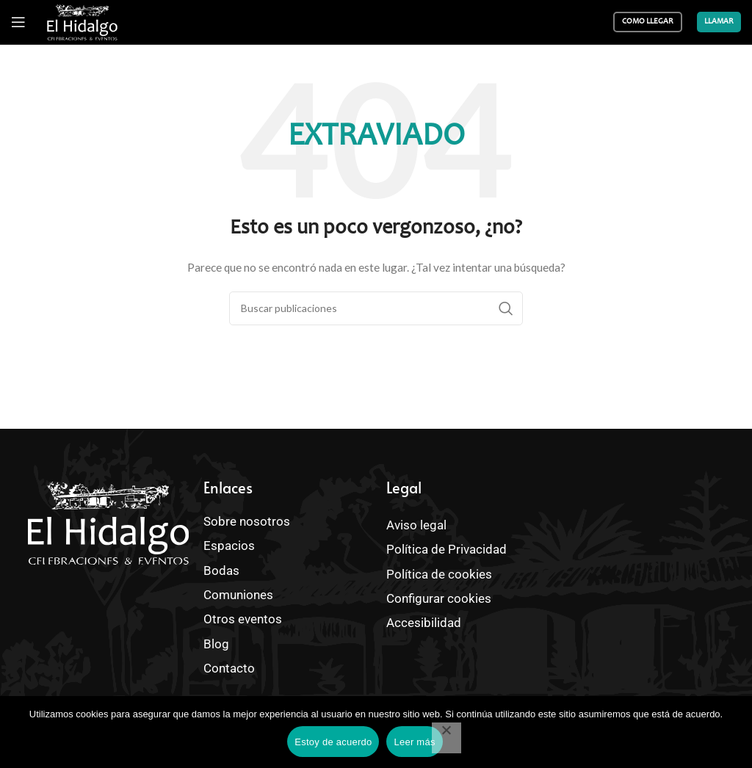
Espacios (230, 544)
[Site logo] (82, 22)
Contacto (230, 662)
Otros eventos (242, 615)
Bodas (223, 568)
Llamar (719, 22)
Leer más (414, 741)
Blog (215, 638)
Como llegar (647, 22)
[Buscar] (376, 308)
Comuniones (236, 591)
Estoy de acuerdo (333, 741)
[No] (446, 737)
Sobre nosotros (242, 521)
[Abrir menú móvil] (18, 22)
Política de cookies (434, 572)
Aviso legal (414, 525)
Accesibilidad (420, 619)
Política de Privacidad (442, 548)
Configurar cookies (434, 595)
